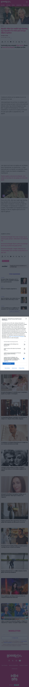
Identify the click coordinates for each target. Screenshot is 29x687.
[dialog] (14, 344)
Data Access (14, 368)
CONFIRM (8, 363)
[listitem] (14, 341)
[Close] (26, 319)
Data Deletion (7, 368)
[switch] (24, 344)
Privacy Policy (21, 368)
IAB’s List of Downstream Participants (16, 336)
